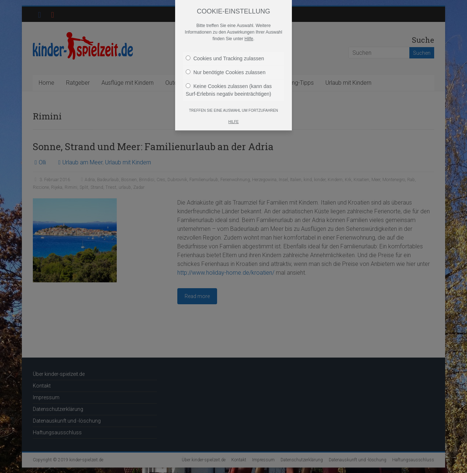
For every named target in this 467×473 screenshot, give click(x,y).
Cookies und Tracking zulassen (225, 58)
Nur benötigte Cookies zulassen (226, 72)
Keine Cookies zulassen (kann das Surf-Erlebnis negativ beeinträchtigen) (229, 90)
